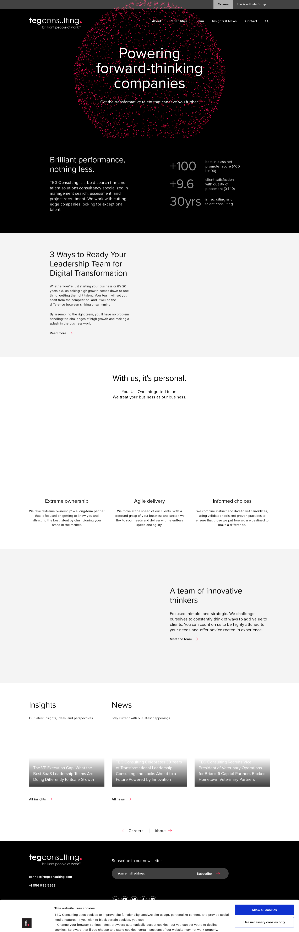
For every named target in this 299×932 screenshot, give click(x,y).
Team (200, 21)
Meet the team (181, 643)
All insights (37, 803)
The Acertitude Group (251, 4)
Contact (251, 21)
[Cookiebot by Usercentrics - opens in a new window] (27, 924)
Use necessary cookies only (264, 895)
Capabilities (178, 21)
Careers (223, 4)
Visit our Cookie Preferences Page (84, 908)
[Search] (267, 21)
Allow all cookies (264, 883)
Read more (58, 338)
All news (118, 803)
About (156, 21)
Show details (64, 924)
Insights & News (224, 21)
